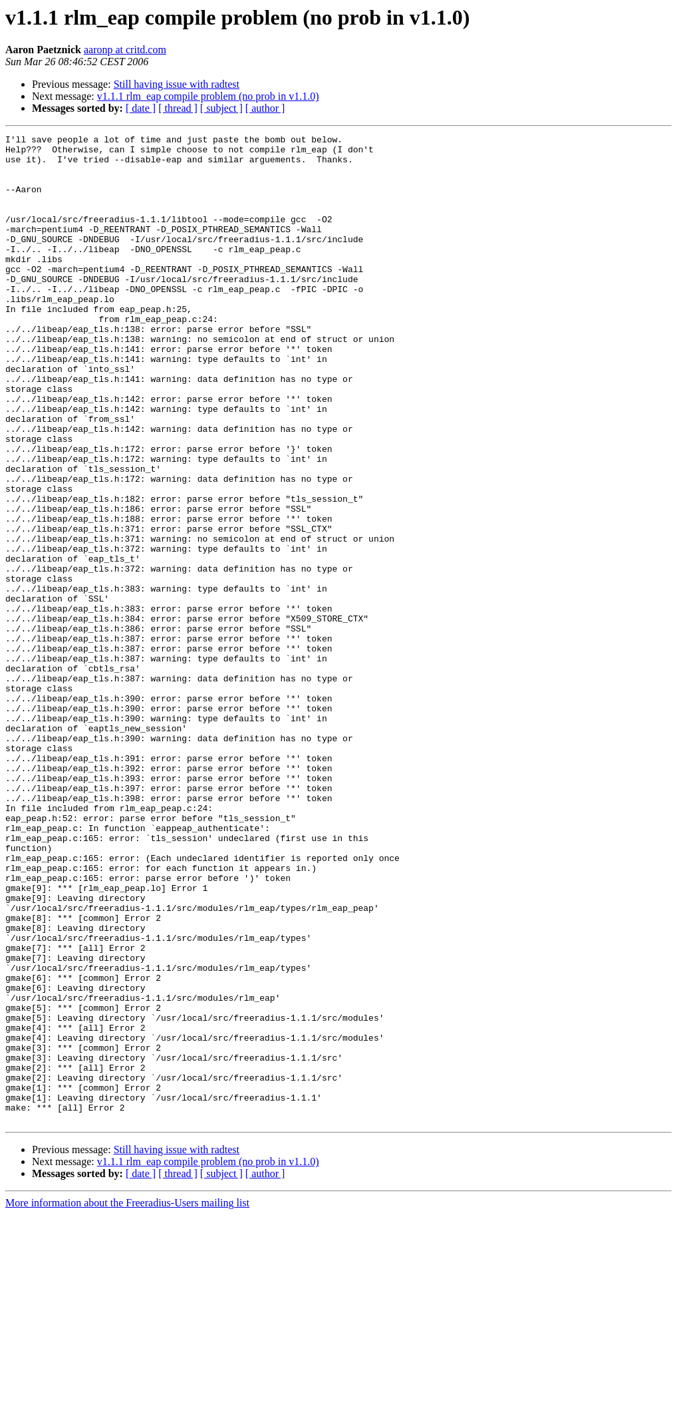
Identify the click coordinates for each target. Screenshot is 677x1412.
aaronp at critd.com (125, 49)
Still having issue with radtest (176, 84)
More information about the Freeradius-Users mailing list (127, 1400)
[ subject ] (221, 108)
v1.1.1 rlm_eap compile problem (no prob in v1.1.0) (208, 96)
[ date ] (141, 108)
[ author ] (265, 108)
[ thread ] (178, 108)
